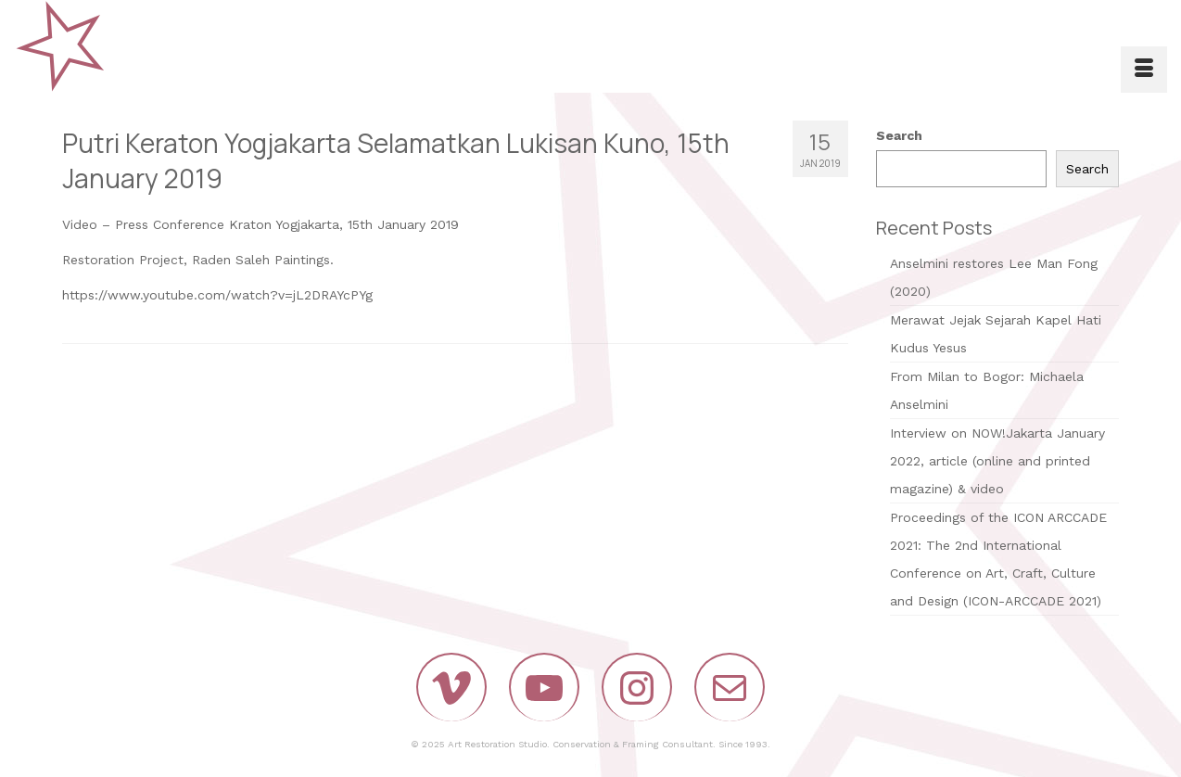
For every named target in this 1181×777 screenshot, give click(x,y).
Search (899, 135)
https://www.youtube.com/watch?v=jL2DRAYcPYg (217, 294)
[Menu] (1144, 69)
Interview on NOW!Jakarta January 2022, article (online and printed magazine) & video (997, 461)
